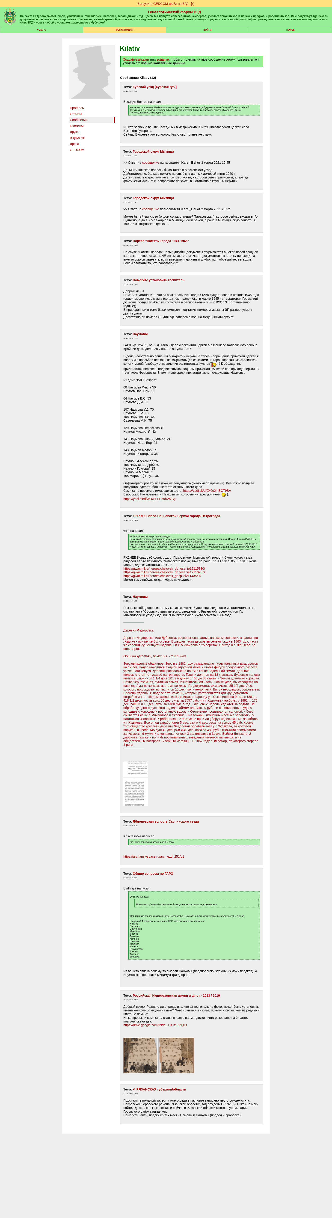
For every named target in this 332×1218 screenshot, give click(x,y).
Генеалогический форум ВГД (174, 12)
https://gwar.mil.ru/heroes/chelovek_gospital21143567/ (162, 576)
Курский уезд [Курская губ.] (155, 87)
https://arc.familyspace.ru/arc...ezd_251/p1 (153, 856)
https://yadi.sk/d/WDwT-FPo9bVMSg (149, 499)
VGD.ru (41, 30)
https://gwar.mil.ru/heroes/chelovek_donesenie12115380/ (164, 568)
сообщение (150, 162)
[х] (192, 4)
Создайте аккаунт (136, 59)
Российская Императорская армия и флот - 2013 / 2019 (176, 995)
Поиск (290, 30)
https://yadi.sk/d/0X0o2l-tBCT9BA (207, 490)
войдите (163, 59)
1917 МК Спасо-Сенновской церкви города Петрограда (176, 516)
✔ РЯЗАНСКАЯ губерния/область (159, 1089)
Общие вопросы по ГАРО (153, 873)
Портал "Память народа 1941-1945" (161, 241)
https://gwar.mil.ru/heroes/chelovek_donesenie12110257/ (164, 572)
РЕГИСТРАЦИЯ (124, 30)
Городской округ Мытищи (153, 151)
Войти (207, 30)
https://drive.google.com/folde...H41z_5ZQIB (155, 1025)
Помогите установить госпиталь (159, 280)
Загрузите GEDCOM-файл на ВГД (163, 4)
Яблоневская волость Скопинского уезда (166, 821)
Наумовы (140, 334)
